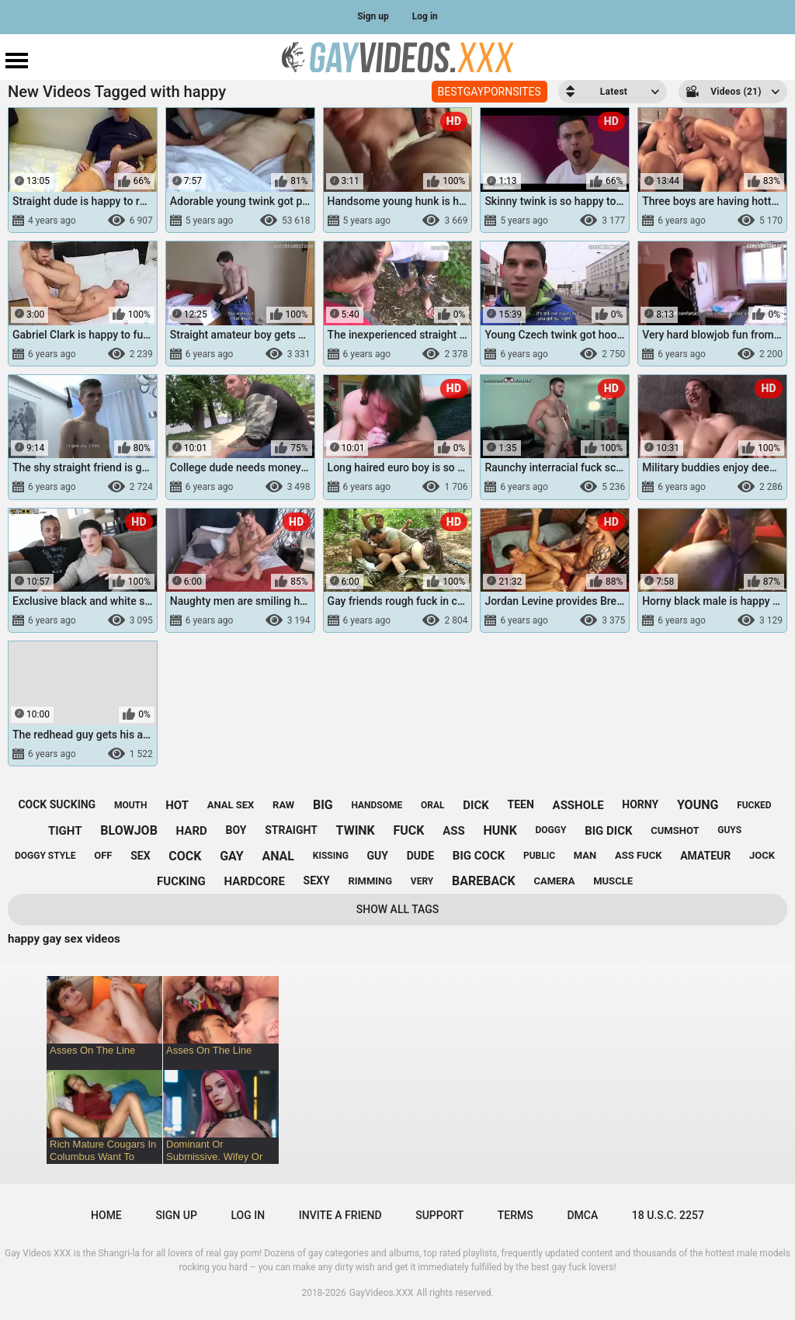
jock (762, 855)
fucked (754, 805)
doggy (551, 830)
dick (476, 805)
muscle (613, 881)
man (585, 855)
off (103, 855)
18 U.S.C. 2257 (668, 1215)
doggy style (45, 855)
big (323, 804)
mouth (131, 805)
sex (140, 855)
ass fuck (638, 855)
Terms (515, 1215)
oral (433, 805)
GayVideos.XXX (381, 1292)
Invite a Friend (340, 1215)
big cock (479, 856)
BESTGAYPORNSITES (489, 91)
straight (291, 830)
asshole (578, 805)
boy (235, 830)
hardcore (254, 881)
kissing (331, 855)
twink (355, 830)
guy (377, 855)
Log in (425, 16)
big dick (608, 831)
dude (420, 855)
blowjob (129, 830)
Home (106, 1215)
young (697, 804)
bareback (484, 881)
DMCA (582, 1215)
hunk (500, 830)
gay (232, 856)
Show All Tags (397, 909)
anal (278, 856)
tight (65, 831)
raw (283, 805)
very (422, 881)
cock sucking (56, 804)
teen (521, 804)
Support (439, 1215)
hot (177, 805)
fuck (409, 830)
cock (184, 856)
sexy (317, 880)
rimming (370, 881)
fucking (181, 881)
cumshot (675, 830)
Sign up (373, 16)
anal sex (231, 805)
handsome (376, 805)
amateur (705, 855)
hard (191, 831)
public (539, 855)
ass (454, 831)
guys (729, 830)
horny (640, 804)
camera (554, 881)
